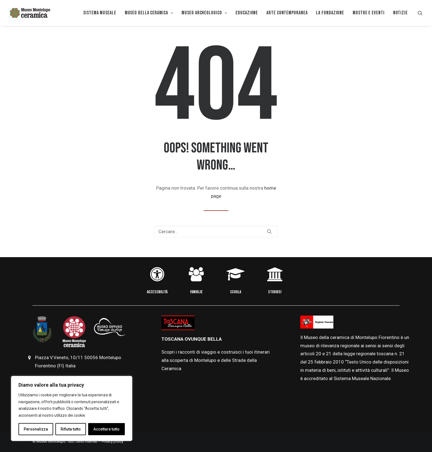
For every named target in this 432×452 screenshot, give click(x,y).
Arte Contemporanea (286, 13)
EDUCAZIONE (247, 13)
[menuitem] (99, 13)
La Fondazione (330, 13)
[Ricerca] (216, 231)
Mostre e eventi (369, 13)
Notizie (400, 13)
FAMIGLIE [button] (196, 292)
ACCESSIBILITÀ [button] (157, 292)
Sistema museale (99, 13)
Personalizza (36, 429)
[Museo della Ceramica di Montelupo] (29, 12)
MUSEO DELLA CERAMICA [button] (149, 13)
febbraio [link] (323, 362)
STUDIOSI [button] (274, 292)
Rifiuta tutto (71, 429)
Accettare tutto (106, 429)
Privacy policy (112, 441)
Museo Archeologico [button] (204, 13)
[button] (420, 13)
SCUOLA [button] (235, 292)
